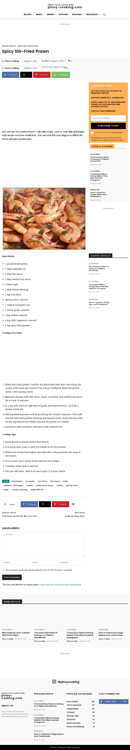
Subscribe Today (108, 125)
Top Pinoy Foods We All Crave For (19, 516)
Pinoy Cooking (12, 61)
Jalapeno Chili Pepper (13, 485)
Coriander (30, 481)
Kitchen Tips (95, 189)
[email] (108, 118)
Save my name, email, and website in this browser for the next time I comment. (39, 570)
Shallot (60, 485)
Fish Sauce (55, 481)
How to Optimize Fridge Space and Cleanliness (98, 194)
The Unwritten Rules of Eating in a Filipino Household (99, 159)
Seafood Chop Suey (75, 516)
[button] (104, 14)
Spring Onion (72, 485)
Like (124, 701)
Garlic (65, 481)
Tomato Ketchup (20, 489)
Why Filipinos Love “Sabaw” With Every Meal (16, 634)
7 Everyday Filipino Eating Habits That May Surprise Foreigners (99, 177)
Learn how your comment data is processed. (60, 584)
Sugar (6, 489)
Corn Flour (42, 481)
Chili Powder (16, 481)
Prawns (29, 485)
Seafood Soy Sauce (45, 485)
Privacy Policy (117, 132)
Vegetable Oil (37, 489)
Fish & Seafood (9, 46)
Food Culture (95, 154)
